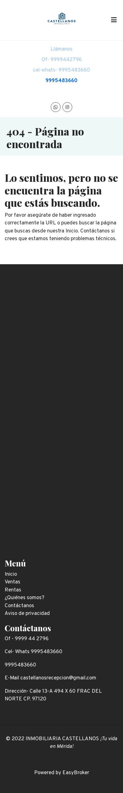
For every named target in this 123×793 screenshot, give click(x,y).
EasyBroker (75, 773)
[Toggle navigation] (114, 20)
